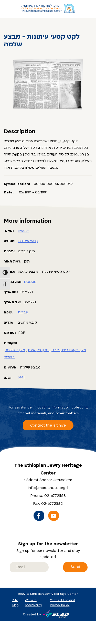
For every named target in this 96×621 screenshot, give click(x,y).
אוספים (23, 231)
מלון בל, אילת (38, 350)
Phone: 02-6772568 (48, 495)
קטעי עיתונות (28, 241)
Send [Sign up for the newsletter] (75, 566)
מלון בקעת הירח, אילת (68, 350)
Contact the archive (48, 425)
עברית (23, 312)
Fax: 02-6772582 (48, 503)
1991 (21, 377)
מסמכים (30, 282)
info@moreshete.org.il (48, 487)
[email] (29, 567)
